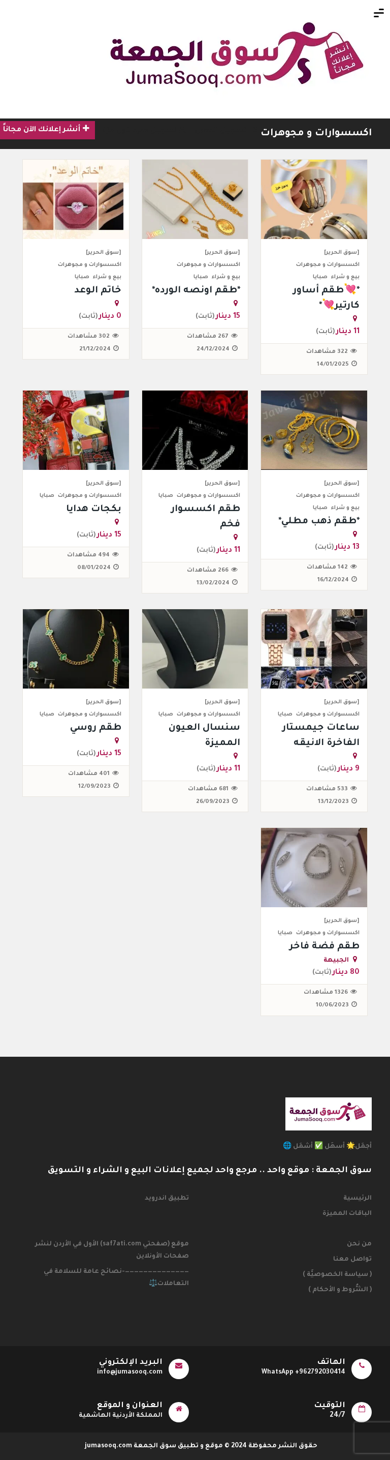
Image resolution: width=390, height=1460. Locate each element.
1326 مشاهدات (326, 993)
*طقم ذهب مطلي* (319, 522)
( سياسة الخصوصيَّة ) (337, 1274)
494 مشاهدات (88, 555)
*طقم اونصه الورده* (196, 291)
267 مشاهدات (208, 337)
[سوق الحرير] (342, 253)
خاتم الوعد (97, 291)
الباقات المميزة (347, 1213)
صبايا (320, 277)
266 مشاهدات (208, 571)
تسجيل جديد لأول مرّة (145, 131)
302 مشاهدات (89, 337)
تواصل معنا (352, 1259)
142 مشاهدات (327, 567)
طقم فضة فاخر (324, 947)
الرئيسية (357, 1198)
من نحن (359, 1244)
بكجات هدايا (93, 509)
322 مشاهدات (327, 352)
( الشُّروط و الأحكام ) (340, 1290)
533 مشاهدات (327, 789)
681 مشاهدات (208, 789)
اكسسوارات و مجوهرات (316, 133)
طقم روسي (95, 728)
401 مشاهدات (89, 774)
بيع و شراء (345, 277)
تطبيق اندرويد (167, 1198)
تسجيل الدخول (226, 131)
